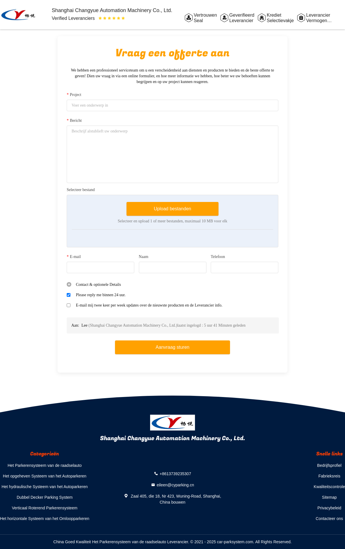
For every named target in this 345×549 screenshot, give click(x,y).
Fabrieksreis (329, 476)
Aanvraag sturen (172, 347)
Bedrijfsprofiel (329, 465)
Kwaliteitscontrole (329, 486)
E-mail (74, 257)
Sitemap (329, 497)
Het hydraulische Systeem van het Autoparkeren (44, 486)
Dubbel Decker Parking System (45, 497)
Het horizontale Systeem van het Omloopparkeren (44, 518)
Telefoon (218, 257)
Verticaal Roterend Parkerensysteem (44, 508)
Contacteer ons (329, 518)
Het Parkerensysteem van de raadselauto (44, 465)
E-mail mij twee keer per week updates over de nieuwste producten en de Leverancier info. (149, 305)
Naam (143, 257)
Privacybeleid (329, 508)
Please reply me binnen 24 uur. (101, 295)
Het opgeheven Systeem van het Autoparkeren (44, 476)
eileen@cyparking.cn (175, 485)
